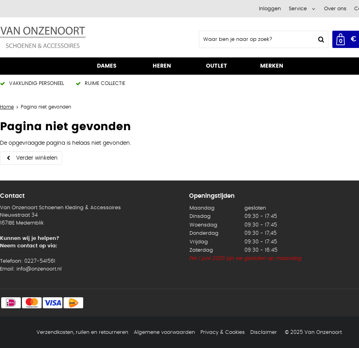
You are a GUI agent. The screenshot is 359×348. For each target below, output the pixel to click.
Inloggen (270, 8)
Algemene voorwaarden (164, 332)
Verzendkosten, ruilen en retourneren (82, 332)
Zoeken (320, 39)
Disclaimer (263, 332)
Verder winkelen (37, 158)
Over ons (335, 8)
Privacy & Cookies (222, 332)
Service (298, 8)
